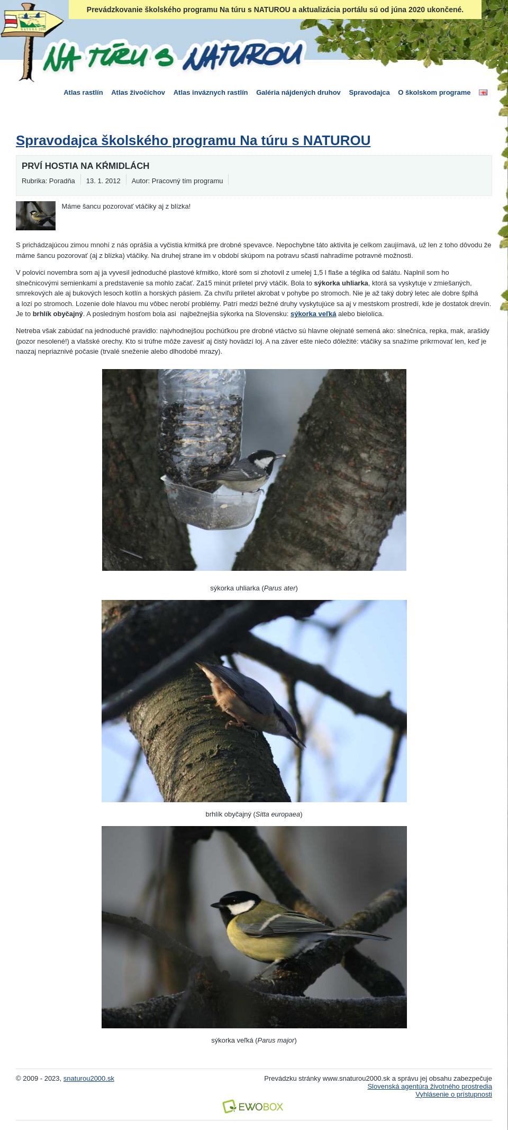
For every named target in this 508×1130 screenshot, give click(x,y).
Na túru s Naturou (172, 55)
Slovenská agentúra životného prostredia (429, 1086)
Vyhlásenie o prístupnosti (453, 1094)
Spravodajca (369, 92)
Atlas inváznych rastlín (211, 92)
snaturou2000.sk (89, 1078)
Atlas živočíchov (138, 92)
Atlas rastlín (83, 92)
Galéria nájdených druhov (298, 92)
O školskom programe (434, 92)
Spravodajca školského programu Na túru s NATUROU (193, 140)
